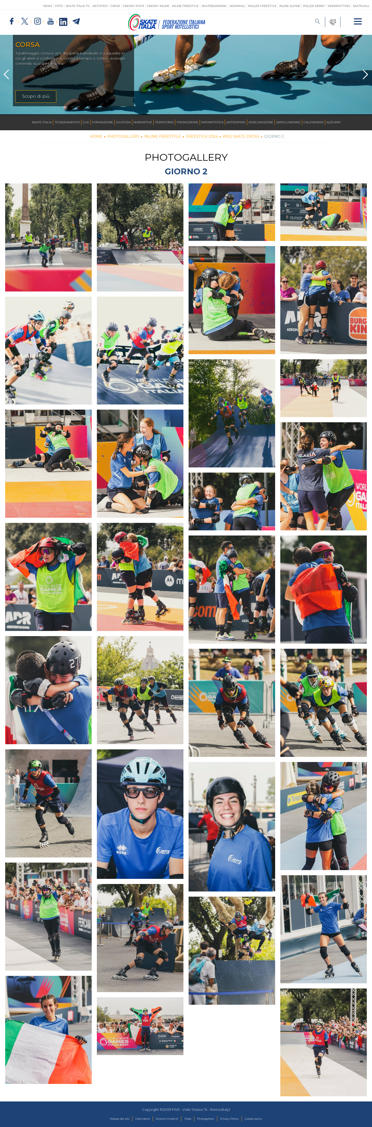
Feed (187, 1119)
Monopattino (339, 6)
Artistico (99, 6)
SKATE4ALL (361, 6)
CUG (86, 122)
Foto (59, 6)
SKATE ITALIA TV (78, 6)
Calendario (314, 122)
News (47, 6)
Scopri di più (36, 96)
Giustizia (123, 122)
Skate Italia (42, 122)
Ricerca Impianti (163, 1119)
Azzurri (333, 122)
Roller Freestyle (262, 6)
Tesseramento (67, 122)
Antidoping (236, 122)
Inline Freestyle (185, 6)
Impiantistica (212, 122)
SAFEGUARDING (288, 122)
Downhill (237, 6)
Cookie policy (265, 1119)
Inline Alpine (289, 6)
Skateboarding (214, 6)
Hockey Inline (158, 6)
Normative (143, 122)
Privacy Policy (237, 1119)
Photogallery (209, 1119)
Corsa (115, 6)
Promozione (187, 122)
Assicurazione (261, 122)
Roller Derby (314, 6)
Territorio (164, 122)
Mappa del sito (107, 1119)
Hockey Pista (133, 6)
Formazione (102, 122)
